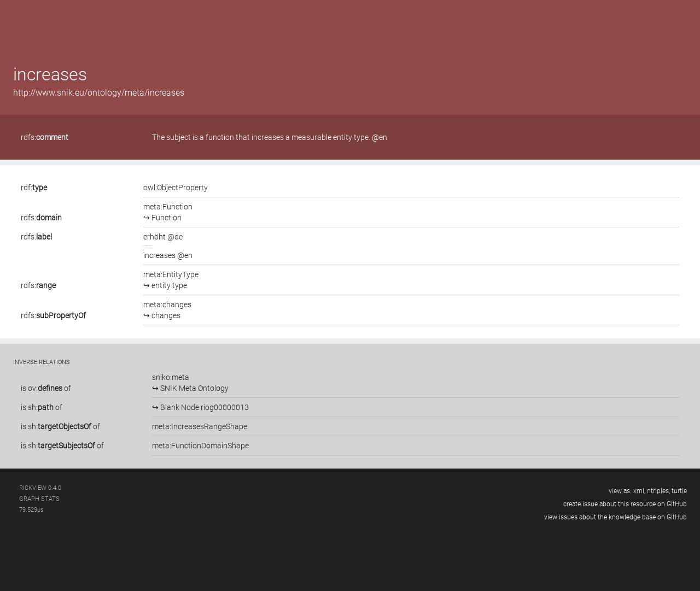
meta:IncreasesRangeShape (199, 426)
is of (46, 388)
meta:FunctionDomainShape (200, 445)
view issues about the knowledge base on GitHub (615, 517)
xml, (639, 491)
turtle (679, 491)
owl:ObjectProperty (175, 187)
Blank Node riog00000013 (204, 407)
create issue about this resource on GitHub (625, 504)
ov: (45, 388)
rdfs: (44, 137)
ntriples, (658, 491)
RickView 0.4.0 (40, 487)
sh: (41, 407)
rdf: (34, 187)
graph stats (39, 498)
